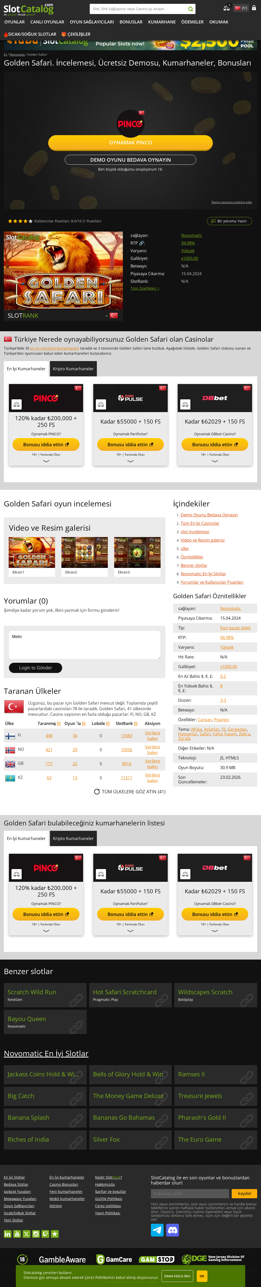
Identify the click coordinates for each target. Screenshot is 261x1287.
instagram (36, 1231)
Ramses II (191, 1074)
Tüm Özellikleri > (144, 288)
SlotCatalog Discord (172, 1228)
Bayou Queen (27, 1019)
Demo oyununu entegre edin (232, 202)
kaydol (244, 1193)
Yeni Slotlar (13, 1220)
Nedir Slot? (108, 1177)
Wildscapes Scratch (205, 992)
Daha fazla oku (177, 1276)
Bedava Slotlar (16, 1184)
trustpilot (55, 1231)
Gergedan (237, 729)
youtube (17, 1231)
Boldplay (185, 999)
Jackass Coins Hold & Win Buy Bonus (47, 1074)
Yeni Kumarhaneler (66, 1191)
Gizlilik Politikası (108, 1198)
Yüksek (187, 250)
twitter (26, 1231)
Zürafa (184, 738)
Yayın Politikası (107, 1212)
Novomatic (191, 235)
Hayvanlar (188, 734)
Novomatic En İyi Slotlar (203, 574)
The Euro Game (199, 1139)
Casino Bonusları (63, 1184)
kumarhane (162, 22)
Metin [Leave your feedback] (84, 645)
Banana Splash (28, 1117)
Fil (223, 729)
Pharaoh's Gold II (202, 1117)
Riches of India (28, 1139)
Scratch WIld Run (32, 992)
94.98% (188, 243)
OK (202, 1276)
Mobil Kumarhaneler (67, 1198)
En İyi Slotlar (14, 1177)
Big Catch (21, 1096)
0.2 (223, 676)
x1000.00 (189, 258)
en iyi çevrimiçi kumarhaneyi (54, 348)
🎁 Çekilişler (75, 34)
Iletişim (55, 1205)
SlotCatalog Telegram (157, 1228)
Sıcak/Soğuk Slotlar (32, 34)
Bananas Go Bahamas (124, 1117)
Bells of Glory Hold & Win (128, 1074)
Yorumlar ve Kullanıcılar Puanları (212, 582)
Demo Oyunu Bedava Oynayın (130, 159)
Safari (205, 734)
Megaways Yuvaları (20, 1198)
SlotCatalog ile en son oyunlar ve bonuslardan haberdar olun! (200, 1180)
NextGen (15, 999)
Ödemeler (192, 22)
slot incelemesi (195, 531)
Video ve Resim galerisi (203, 540)
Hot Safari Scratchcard (125, 992)
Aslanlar (211, 729)
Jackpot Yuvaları (17, 1191)
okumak (218, 22)
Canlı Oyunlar (47, 22)
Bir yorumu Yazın (232, 221)
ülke (185, 548)
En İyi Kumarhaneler (66, 1177)
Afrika (196, 729)
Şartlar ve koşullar (110, 1191)
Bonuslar (131, 22)
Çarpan (205, 719)
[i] (58, 723)
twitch (45, 1231)
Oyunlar (14, 22)
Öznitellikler (192, 557)
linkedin (7, 1231)
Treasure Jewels (200, 1096)
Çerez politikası (108, 1205)
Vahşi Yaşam (225, 734)
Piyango (221, 719)
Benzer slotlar (194, 565)
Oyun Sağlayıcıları (92, 22)
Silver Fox (106, 1139)
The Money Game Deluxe (128, 1096)
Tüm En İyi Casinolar (200, 523)
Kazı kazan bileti (235, 628)
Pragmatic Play (105, 999)
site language (237, 7)
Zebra (244, 734)
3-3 (223, 700)
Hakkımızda (105, 1184)
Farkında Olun (50, 454)
